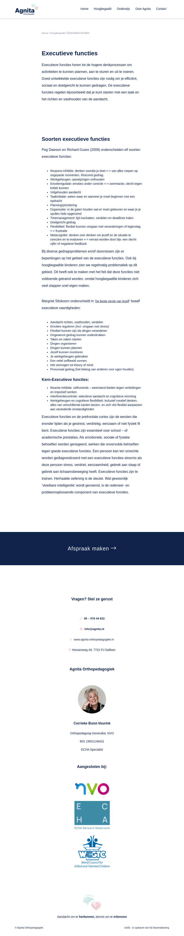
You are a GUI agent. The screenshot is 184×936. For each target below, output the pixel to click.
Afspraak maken (92, 549)
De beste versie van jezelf (113, 301)
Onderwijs (123, 9)
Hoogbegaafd (103, 9)
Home (85, 9)
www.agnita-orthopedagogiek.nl (92, 640)
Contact (161, 9)
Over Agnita (143, 9)
